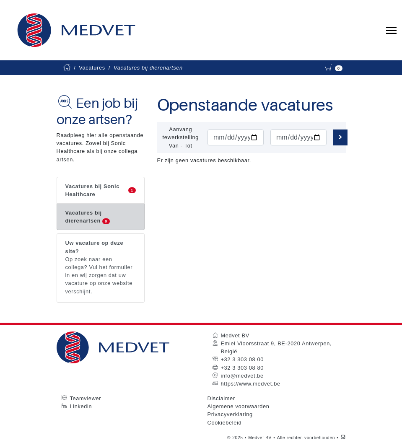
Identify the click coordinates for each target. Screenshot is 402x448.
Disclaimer (221, 398)
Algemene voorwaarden (238, 406)
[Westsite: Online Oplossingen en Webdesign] (343, 437)
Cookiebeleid (224, 423)
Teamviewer (85, 398)
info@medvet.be (242, 376)
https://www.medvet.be (250, 384)
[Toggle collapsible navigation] (391, 30)
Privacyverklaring (230, 414)
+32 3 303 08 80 (242, 368)
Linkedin (81, 406)
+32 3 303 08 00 (242, 359)
